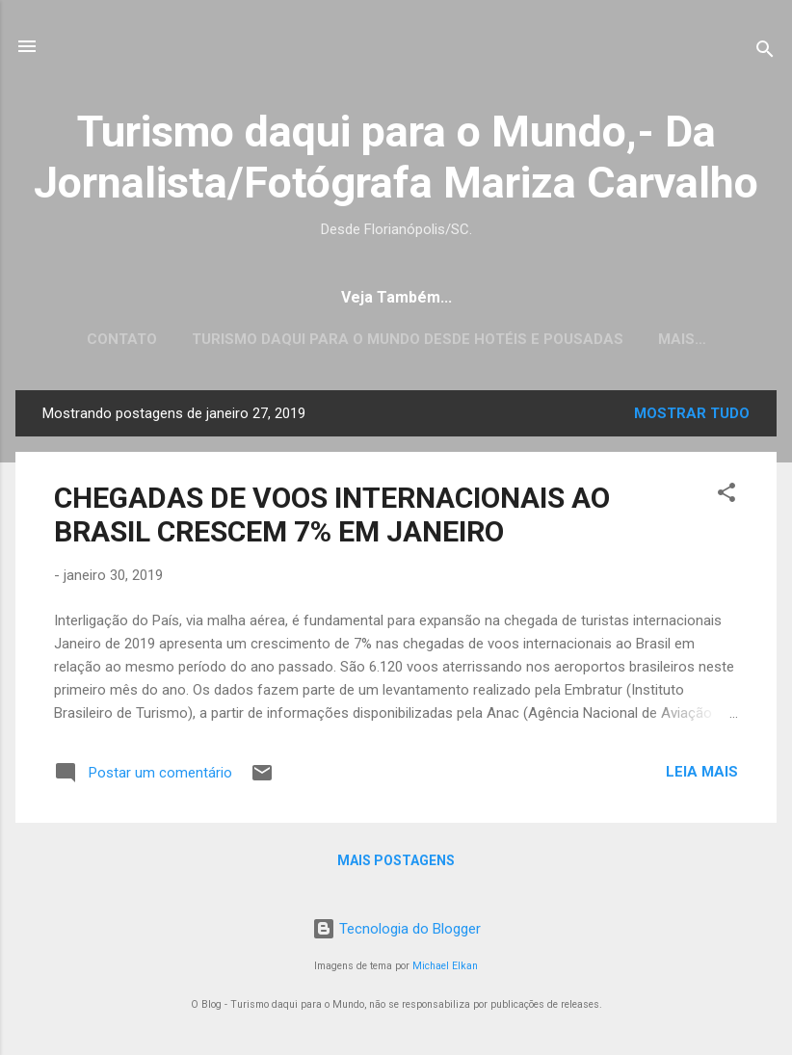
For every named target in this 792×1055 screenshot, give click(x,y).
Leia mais (702, 775)
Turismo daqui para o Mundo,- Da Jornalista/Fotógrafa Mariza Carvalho (396, 157)
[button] (726, 499)
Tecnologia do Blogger (396, 928)
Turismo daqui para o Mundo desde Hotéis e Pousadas (407, 339)
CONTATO (122, 339)
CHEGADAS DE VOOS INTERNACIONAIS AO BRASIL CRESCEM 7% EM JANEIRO (332, 518)
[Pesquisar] (765, 52)
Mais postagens (396, 864)
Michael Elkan (445, 966)
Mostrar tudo (692, 417)
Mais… (682, 339)
